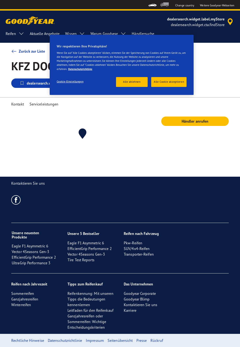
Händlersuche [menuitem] (143, 33)
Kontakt (17, 104)
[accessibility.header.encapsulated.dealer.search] (200, 21)
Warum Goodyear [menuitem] (108, 33)
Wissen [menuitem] (75, 33)
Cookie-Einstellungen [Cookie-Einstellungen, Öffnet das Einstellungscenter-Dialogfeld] (70, 81)
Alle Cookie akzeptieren (169, 81)
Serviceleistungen (44, 104)
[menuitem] (152, 4)
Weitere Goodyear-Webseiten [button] (217, 5)
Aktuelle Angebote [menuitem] (45, 33)
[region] (122, 65)
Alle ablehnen (131, 81)
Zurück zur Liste (28, 51)
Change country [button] (184, 5)
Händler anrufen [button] (195, 121)
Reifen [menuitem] (15, 33)
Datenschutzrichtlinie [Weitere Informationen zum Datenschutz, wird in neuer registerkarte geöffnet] (80, 69)
